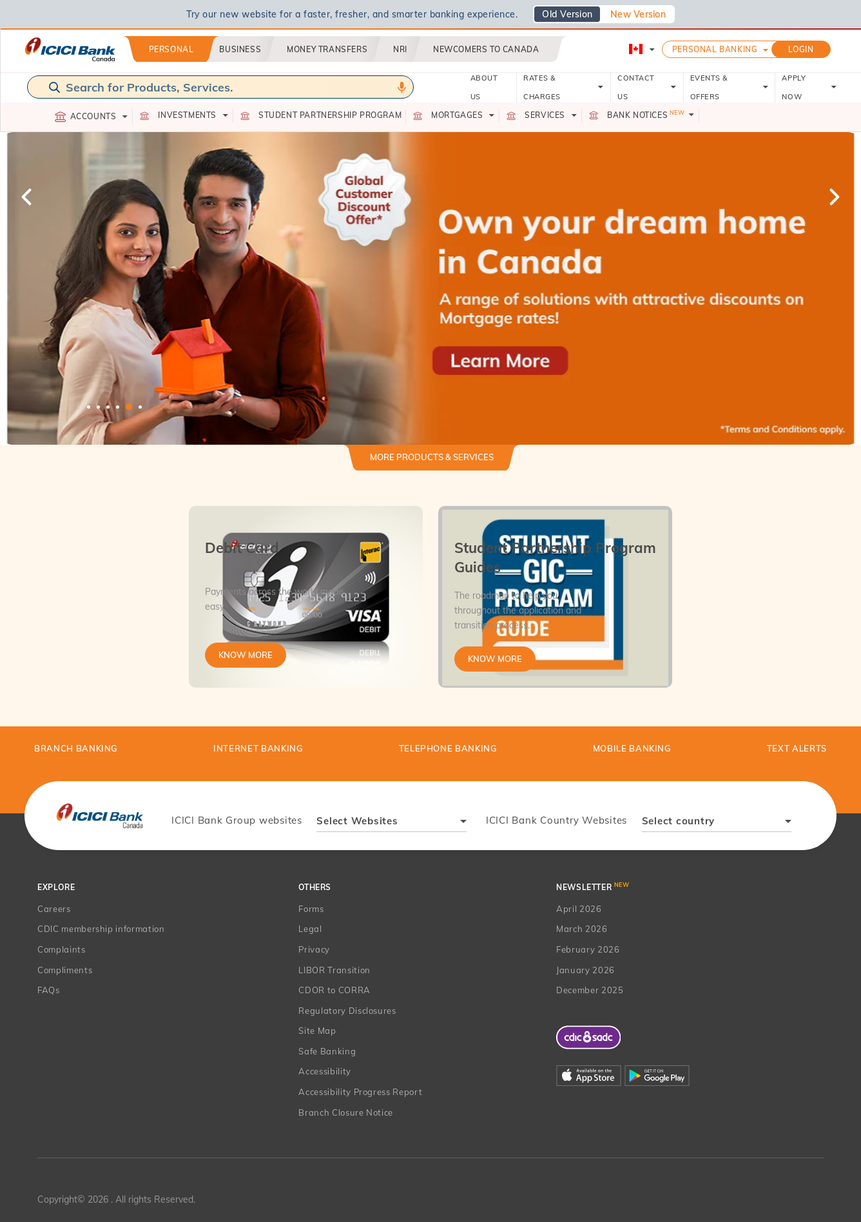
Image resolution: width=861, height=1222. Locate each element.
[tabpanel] (430, 288)
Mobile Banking (632, 748)
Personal (171, 49)
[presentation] (99, 815)
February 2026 (587, 949)
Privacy (314, 949)
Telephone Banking (448, 748)
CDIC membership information (101, 929)
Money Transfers (327, 49)
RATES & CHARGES (563, 87)
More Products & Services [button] (432, 457)
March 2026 (582, 929)
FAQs (48, 990)
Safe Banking (327, 1051)
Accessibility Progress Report (360, 1092)
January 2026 (585, 970)
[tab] (432, 462)
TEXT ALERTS (797, 748)
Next (833, 196)
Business (240, 49)
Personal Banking (715, 49)
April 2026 (579, 909)
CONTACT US (646, 87)
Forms (311, 909)
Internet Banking (258, 748)
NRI (400, 49)
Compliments (64, 970)
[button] (430, 288)
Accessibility (324, 1071)
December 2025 (589, 990)
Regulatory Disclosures (347, 1010)
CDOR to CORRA (334, 990)
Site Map (317, 1030)
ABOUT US (484, 87)
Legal (310, 929)
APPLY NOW (809, 87)
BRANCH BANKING (76, 748)
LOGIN (801, 49)
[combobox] (391, 822)
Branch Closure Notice (345, 1112)
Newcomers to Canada (486, 49)
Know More (245, 655)
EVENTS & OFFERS (729, 87)
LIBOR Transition (334, 970)
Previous (28, 196)
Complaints (61, 949)
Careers (54, 909)
